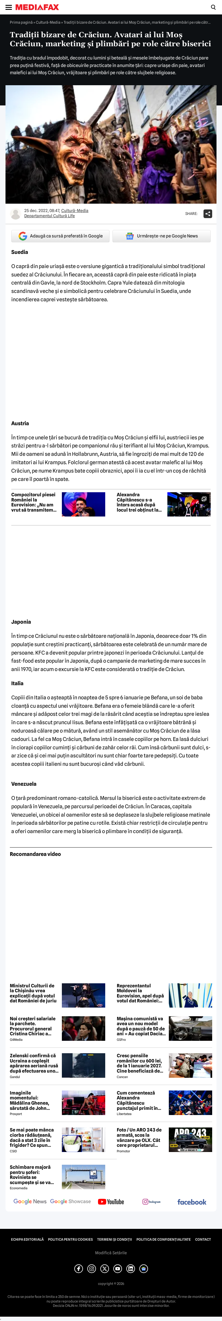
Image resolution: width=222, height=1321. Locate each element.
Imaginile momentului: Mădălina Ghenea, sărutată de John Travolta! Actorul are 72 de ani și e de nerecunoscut (32, 1100)
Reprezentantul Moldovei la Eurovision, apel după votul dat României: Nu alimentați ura (140, 993)
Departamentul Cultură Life (49, 215)
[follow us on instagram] (151, 1202)
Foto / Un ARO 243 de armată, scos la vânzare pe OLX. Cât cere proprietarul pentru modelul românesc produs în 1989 (139, 1137)
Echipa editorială (27, 1240)
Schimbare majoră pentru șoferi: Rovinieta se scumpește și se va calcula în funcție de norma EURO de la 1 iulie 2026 (32, 1175)
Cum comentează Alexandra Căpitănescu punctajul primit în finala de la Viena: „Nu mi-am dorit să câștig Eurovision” (141, 1100)
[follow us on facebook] (192, 1202)
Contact (203, 1240)
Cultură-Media (48, 22)
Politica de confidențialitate (163, 1240)
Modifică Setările (111, 1253)
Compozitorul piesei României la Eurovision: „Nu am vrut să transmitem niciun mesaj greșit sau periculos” (33, 502)
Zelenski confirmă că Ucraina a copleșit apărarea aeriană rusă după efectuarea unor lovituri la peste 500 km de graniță (34, 1063)
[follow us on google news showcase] (70, 1202)
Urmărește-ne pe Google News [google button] (161, 236)
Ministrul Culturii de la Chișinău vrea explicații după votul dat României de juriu (33, 993)
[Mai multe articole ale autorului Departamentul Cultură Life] (15, 214)
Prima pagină (21, 22)
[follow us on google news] (30, 1202)
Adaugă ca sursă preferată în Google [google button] (60, 236)
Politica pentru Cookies (70, 1240)
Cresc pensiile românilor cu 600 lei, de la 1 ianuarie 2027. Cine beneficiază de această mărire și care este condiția (141, 1063)
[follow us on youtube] (111, 1202)
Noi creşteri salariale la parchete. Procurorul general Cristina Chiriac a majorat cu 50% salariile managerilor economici (33, 1026)
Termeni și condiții (114, 1240)
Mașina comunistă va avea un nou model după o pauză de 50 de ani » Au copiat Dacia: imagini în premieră (141, 1026)
